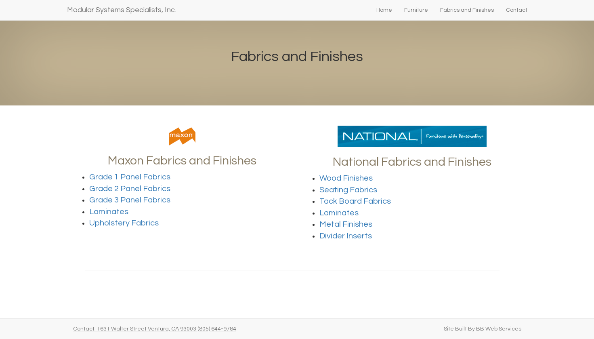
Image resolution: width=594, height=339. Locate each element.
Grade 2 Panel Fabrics (129, 189)
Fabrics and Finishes (467, 10)
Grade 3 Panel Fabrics (129, 200)
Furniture (416, 10)
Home (384, 10)
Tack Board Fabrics (355, 201)
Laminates (108, 212)
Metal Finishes (345, 224)
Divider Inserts (345, 236)
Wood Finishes (346, 178)
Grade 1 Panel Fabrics (129, 177)
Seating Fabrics (348, 190)
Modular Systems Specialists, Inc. (121, 10)
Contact (516, 10)
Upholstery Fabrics (124, 223)
